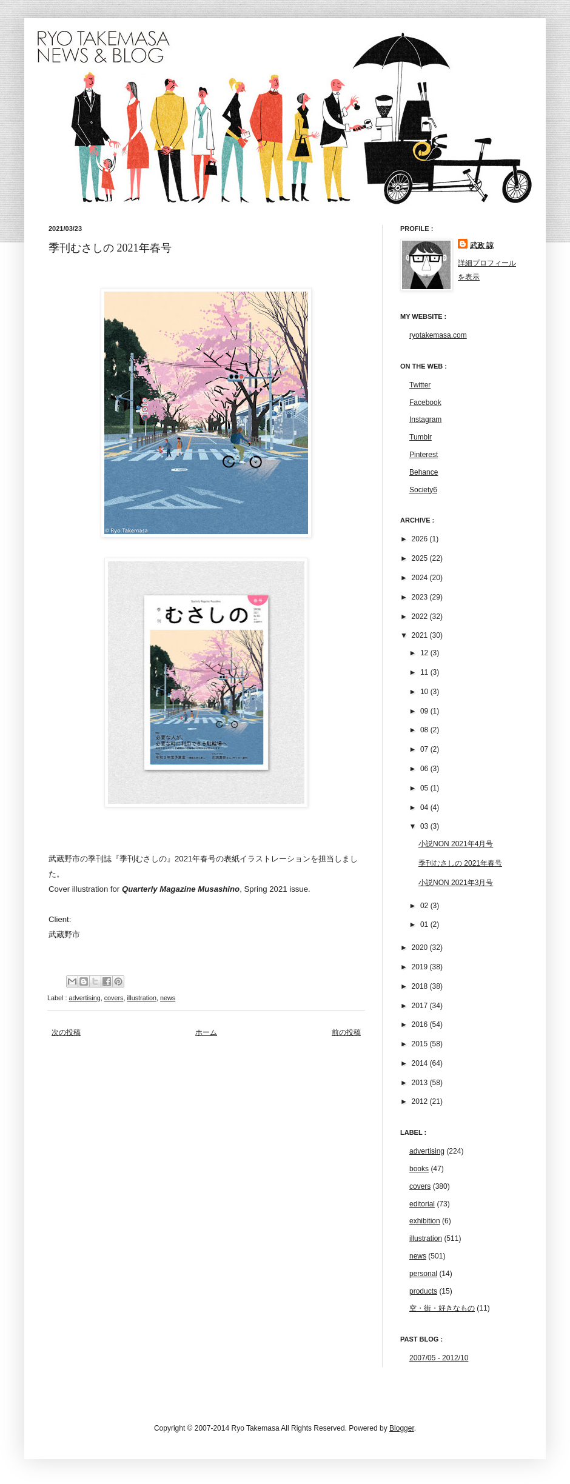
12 (425, 653)
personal (423, 1273)
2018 (421, 986)
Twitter (420, 385)
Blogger (401, 1428)
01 (425, 924)
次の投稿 (66, 1032)
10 (425, 691)
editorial (422, 1204)
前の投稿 (346, 1032)
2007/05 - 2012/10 (438, 1358)
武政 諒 (482, 245)
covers (114, 997)
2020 (421, 947)
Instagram (425, 419)
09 (425, 711)
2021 (421, 635)
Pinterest (423, 454)
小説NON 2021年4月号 (455, 844)
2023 (421, 597)
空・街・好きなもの (442, 1308)
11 (425, 672)
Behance (423, 472)
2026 (421, 539)
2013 (421, 1082)
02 (425, 905)
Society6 (423, 490)
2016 (421, 1024)
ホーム (206, 1032)
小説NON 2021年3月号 (455, 882)
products (423, 1291)
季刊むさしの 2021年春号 (460, 863)
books (419, 1169)
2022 (421, 616)
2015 (421, 1044)
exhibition (424, 1221)
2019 (421, 967)
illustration (141, 997)
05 (425, 788)
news (167, 997)
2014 (421, 1063)
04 (425, 807)
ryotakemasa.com (438, 335)
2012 (421, 1101)
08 (425, 730)
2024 (421, 577)
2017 (421, 1005)
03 (425, 826)
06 (425, 768)
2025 (421, 558)
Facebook (425, 402)
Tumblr (420, 437)
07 (425, 749)
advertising (84, 997)
